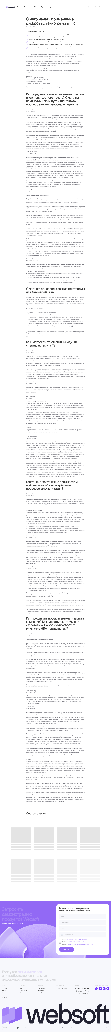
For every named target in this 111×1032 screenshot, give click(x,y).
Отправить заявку (66, 949)
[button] (99, 7)
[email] (82, 928)
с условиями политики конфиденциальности (77, 939)
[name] (82, 916)
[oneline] (82, 922)
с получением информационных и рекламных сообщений (80, 944)
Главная (28, 14)
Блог (33, 14)
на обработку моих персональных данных (76, 941)
